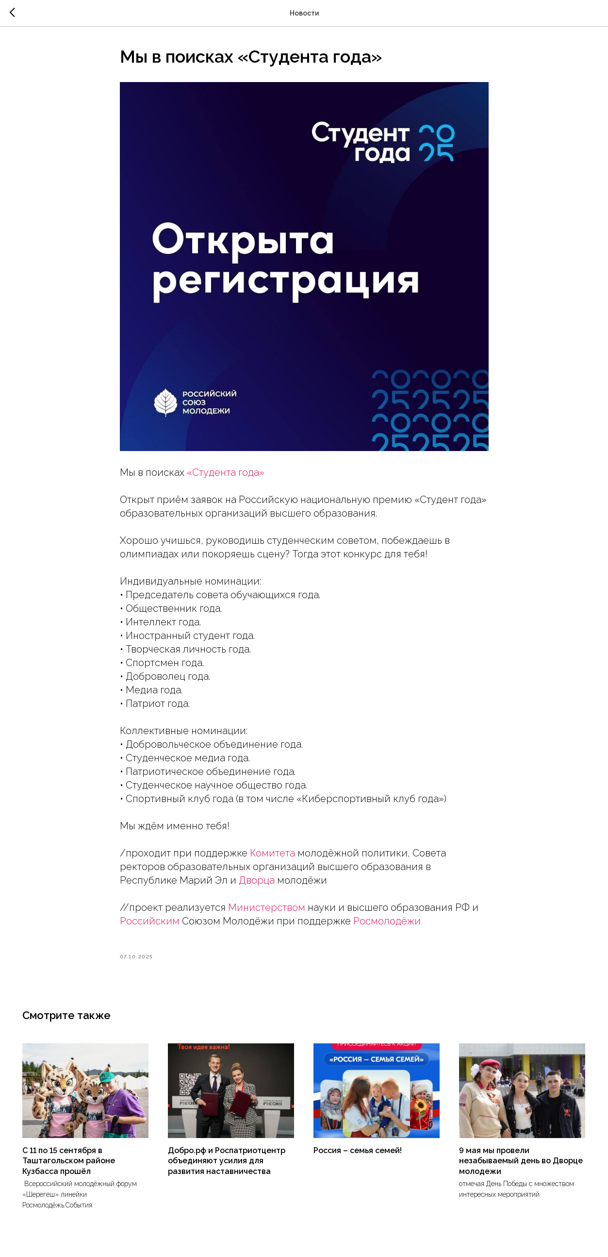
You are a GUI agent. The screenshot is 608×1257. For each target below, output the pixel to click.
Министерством (266, 907)
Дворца (257, 880)
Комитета (272, 853)
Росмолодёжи (387, 921)
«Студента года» (225, 472)
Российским (150, 921)
